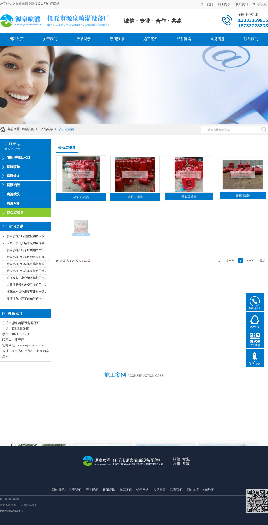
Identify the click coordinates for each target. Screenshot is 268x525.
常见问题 (217, 39)
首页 (217, 260)
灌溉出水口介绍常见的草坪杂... (27, 243)
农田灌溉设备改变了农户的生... (27, 284)
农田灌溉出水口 (18, 157)
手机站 (260, 3)
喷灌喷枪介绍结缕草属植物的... (27, 264)
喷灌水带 (13, 203)
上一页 (230, 260)
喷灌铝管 (13, 185)
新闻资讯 (117, 39)
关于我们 (207, 3)
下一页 (250, 260)
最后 (262, 260)
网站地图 (193, 510)
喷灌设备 (13, 176)
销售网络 (184, 39)
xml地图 (208, 510)
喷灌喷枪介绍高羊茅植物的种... (27, 271)
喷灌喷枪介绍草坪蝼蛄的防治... (27, 250)
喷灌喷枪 (13, 167)
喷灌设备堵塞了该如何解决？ (25, 298)
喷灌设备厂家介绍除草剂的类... (27, 277)
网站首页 (16, 39)
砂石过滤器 (71, 129)
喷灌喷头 (13, 194)
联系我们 (241, 3)
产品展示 (83, 39)
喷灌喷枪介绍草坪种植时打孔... (27, 257)
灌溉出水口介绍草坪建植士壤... (27, 291)
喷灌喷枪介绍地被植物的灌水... (27, 236)
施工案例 (224, 3)
